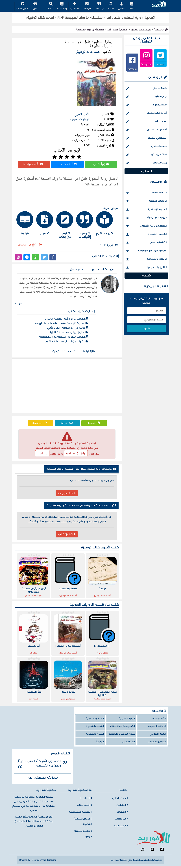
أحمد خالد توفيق (141, 30)
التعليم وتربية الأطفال (146, 226)
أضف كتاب (74, 6)
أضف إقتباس (67, 164)
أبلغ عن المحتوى (30, 244)
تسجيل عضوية (22, 6)
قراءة (67, 423)
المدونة (100, 741)
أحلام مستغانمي (146, 129)
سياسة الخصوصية (80, 812)
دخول (35, 6)
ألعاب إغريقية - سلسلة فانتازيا (69, 332)
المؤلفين (121, 6)
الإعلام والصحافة (146, 259)
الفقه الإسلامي (146, 242)
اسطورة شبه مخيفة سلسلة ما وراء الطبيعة (61, 323)
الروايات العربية (80, 119)
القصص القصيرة (146, 234)
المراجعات (87, 6)
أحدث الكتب (120, 798)
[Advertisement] (67, 385)
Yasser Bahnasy (47, 860)
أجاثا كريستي (146, 154)
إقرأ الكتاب (101, 164)
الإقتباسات (99, 6)
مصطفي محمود (146, 138)
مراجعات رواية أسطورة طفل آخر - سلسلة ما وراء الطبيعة (81, 469)
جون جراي (146, 96)
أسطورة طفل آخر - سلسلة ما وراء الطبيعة (102, 30)
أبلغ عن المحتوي (75, 453)
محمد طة (146, 121)
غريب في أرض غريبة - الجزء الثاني (67, 328)
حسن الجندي (146, 146)
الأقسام (111, 6)
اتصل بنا (86, 798)
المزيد (18, 303)
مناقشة (40, 423)
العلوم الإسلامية (146, 209)
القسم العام (146, 193)
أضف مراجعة (34, 164)
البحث (50, 6)
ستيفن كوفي (146, 105)
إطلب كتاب (62, 6)
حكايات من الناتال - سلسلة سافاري (66, 341)
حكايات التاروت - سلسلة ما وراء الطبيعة (63, 337)
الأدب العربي (82, 114)
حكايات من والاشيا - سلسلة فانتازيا (66, 319)
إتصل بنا (42, 453)
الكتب (131, 6)
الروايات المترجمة (146, 217)
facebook (132, 69)
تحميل (94, 423)
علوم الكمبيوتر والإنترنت (146, 251)
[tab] (106, 223)
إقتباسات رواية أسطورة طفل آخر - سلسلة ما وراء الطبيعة (81, 505)
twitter (160, 64)
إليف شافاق (146, 163)
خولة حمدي (146, 88)
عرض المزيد (110, 208)
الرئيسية (161, 30)
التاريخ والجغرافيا (146, 267)
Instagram (146, 64)
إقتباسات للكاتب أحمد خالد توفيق (73, 351)
